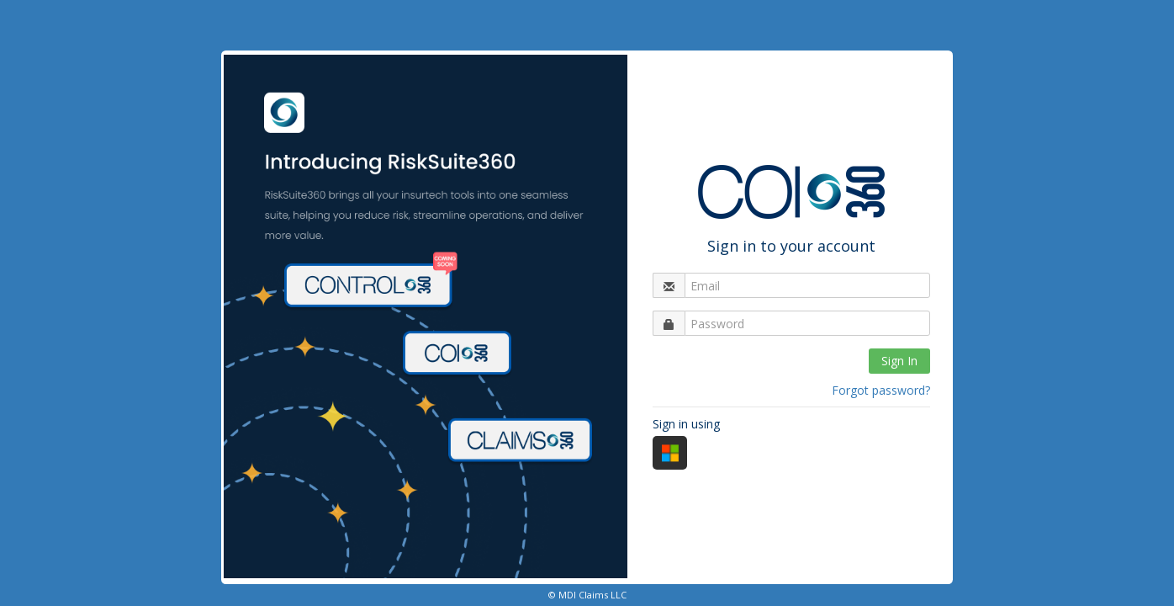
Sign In (899, 361)
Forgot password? (881, 390)
